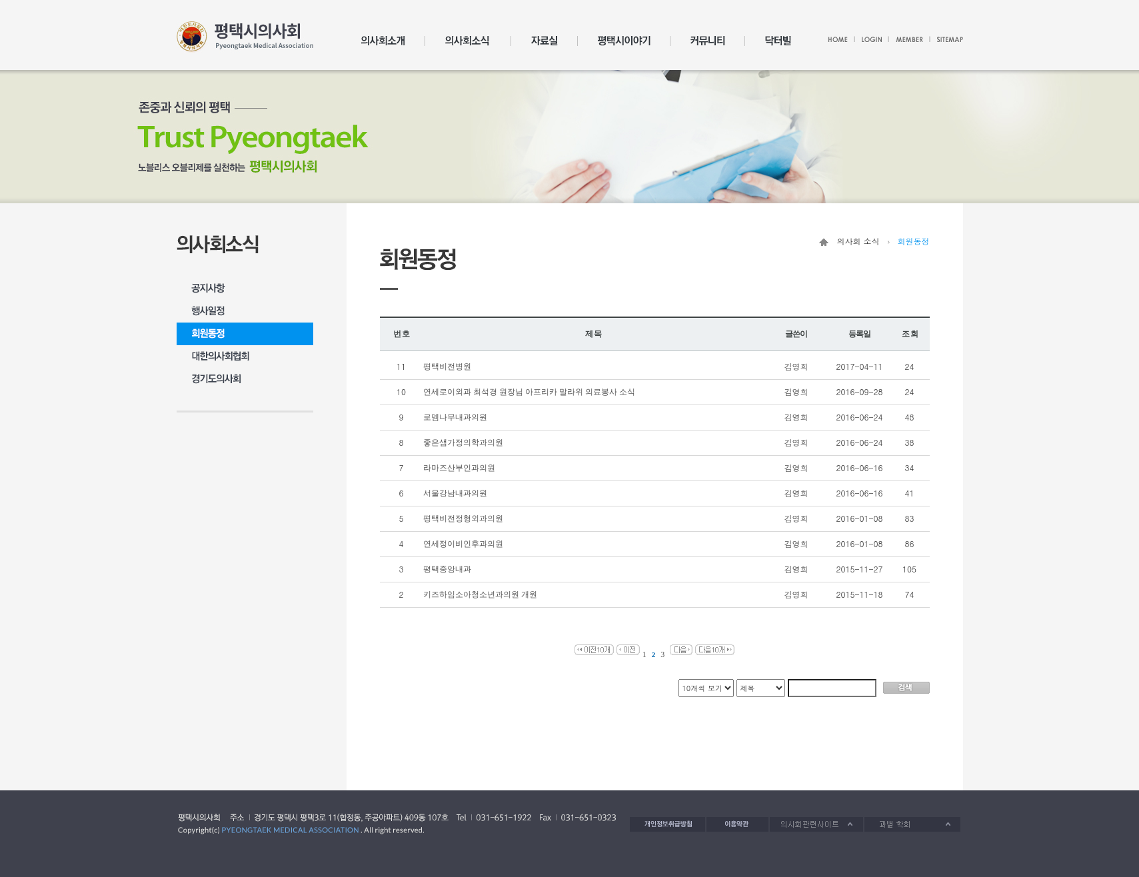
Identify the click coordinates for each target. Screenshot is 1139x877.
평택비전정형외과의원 (464, 518)
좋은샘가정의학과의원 (464, 442)
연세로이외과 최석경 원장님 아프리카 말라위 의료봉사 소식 (530, 392)
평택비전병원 (448, 366)
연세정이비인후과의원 (464, 543)
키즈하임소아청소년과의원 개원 (481, 594)
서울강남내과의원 (456, 493)
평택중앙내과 (448, 569)
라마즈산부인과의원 (460, 467)
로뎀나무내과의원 (456, 417)
